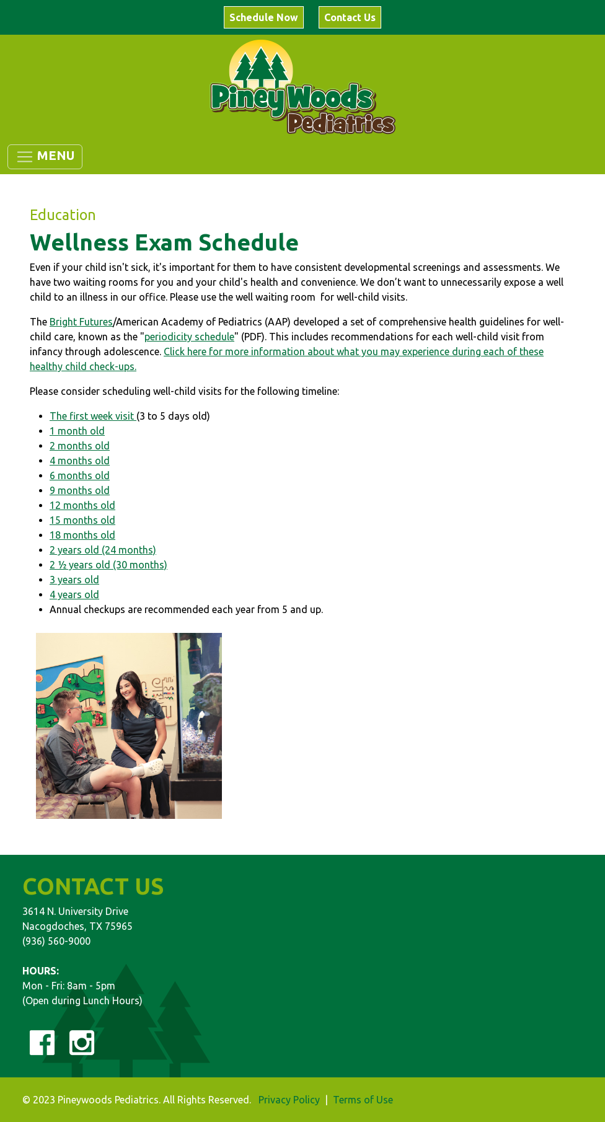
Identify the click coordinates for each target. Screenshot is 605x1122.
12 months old (82, 505)
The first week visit (93, 416)
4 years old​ (74, 594)
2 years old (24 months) (103, 549)
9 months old (80, 490)
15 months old (82, 520)
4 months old (80, 460)
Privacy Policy (289, 1099)
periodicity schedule (189, 336)
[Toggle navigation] (44, 156)
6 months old (80, 475)
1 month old (77, 430)
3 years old (74, 579)
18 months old (82, 535)
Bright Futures (81, 321)
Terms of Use (363, 1099)
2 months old (80, 445)
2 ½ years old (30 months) (108, 564)
